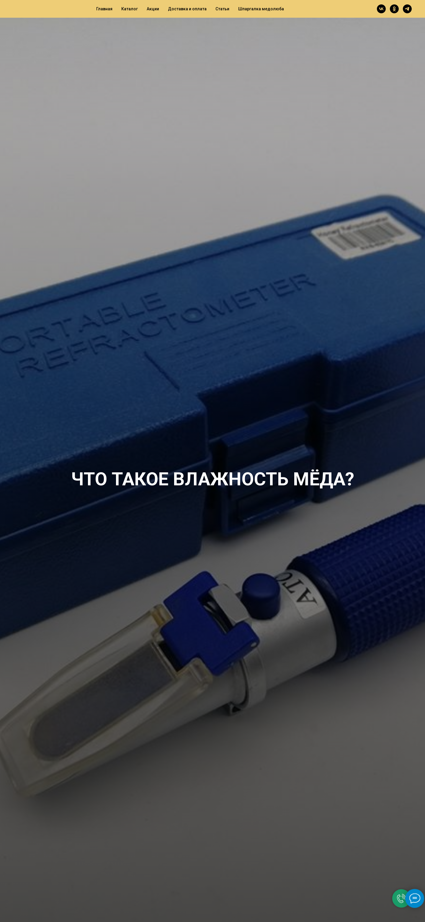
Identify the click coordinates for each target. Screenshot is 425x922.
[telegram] (407, 8)
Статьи (222, 8)
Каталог (129, 8)
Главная (104, 8)
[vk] (381, 8)
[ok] (394, 8)
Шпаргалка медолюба (261, 8)
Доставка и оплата (187, 8)
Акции (153, 8)
